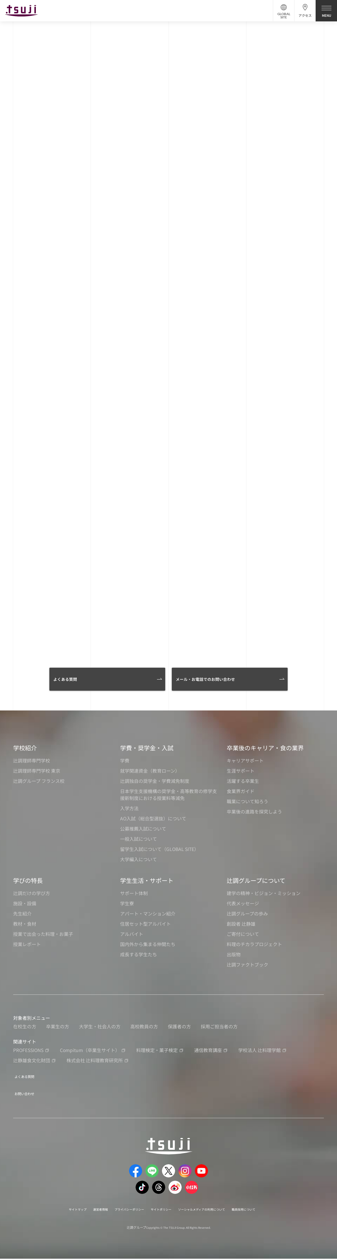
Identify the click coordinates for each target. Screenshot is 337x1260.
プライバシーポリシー (119, 1210)
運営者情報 (83, 1210)
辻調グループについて (256, 885)
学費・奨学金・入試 (146, 753)
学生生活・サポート (146, 885)
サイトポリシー (159, 1210)
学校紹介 (25, 753)
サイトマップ (55, 1210)
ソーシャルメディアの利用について (211, 1210)
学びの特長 (28, 885)
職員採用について (265, 1210)
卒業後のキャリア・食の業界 (265, 753)
